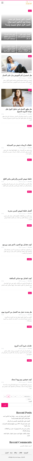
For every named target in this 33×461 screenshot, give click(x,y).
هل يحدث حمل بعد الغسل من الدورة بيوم (16, 312)
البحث (30, 401)
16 (15, 396)
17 (11, 396)
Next (29, 399)
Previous (27, 396)
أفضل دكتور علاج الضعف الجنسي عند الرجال (24, 36)
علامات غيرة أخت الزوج (23, 346)
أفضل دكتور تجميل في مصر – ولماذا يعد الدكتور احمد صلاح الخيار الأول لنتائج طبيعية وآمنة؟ (17, 22)
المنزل (6, 453)
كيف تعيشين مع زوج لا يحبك (21, 379)
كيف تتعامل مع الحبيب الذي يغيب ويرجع (17, 244)
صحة (30, 10)
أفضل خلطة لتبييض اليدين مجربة (20, 211)
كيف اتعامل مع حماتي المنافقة (20, 278)
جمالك (29, 126)
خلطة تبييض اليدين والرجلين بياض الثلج (17, 179)
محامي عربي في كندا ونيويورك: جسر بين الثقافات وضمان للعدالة (24, 50)
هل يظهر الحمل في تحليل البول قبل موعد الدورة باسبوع (18, 110)
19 (4, 396)
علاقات (29, 225)
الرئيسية (26, 453)
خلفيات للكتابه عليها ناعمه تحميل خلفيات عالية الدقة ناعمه (9, 50)
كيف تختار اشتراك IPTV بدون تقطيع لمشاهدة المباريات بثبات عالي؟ (9, 37)
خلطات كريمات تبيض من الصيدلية (19, 145)
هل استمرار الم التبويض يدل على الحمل (17, 75)
